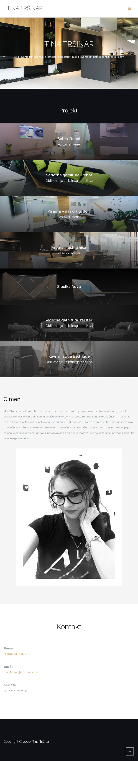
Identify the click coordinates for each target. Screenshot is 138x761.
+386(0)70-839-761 (16, 654)
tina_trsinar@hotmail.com (20, 672)
